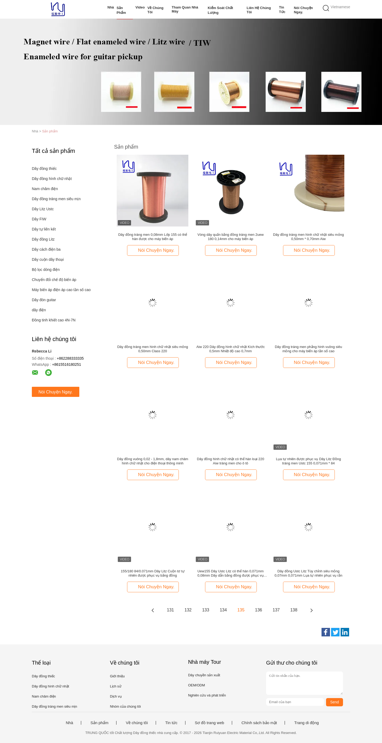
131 (170, 610)
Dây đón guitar (44, 300)
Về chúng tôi (155, 10)
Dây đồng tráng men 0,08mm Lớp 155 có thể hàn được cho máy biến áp (152, 237)
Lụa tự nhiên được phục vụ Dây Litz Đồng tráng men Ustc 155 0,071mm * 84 (308, 461)
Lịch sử (115, 686)
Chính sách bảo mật (259, 723)
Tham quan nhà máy (185, 9)
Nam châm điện (45, 189)
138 (293, 610)
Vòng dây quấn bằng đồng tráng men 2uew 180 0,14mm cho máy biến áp (230, 237)
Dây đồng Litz (43, 239)
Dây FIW (39, 219)
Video (140, 7)
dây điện (39, 310)
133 (205, 610)
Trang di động (306, 723)
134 (223, 610)
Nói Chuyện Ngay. (303, 10)
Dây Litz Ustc (43, 209)
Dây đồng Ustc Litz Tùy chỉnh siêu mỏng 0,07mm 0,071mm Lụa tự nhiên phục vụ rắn (308, 573)
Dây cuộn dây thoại (48, 259)
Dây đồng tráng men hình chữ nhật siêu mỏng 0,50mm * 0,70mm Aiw (308, 237)
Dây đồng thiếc (44, 168)
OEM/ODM (196, 685)
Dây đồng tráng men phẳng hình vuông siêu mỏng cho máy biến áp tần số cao (308, 349)
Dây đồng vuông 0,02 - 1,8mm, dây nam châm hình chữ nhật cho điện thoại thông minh (152, 461)
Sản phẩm (121, 10)
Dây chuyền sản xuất (204, 675)
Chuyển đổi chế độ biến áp (54, 280)
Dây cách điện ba (46, 249)
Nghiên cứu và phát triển (207, 695)
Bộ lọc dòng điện (46, 269)
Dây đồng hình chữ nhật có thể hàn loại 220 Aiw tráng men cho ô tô (230, 461)
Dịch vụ (115, 696)
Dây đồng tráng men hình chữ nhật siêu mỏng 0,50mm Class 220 (152, 349)
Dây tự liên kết (44, 229)
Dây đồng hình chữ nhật (52, 179)
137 (276, 610)
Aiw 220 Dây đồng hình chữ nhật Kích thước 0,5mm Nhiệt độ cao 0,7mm (230, 349)
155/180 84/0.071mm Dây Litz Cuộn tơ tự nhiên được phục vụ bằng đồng (152, 573)
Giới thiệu (117, 676)
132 (188, 610)
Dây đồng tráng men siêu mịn (56, 199)
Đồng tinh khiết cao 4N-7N (54, 320)
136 (258, 610)
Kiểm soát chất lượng (220, 10)
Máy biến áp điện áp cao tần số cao (61, 290)
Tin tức (282, 9)
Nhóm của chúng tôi (125, 706)
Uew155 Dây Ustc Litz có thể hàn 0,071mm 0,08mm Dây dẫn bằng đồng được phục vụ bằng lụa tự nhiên (230, 573)
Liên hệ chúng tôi (259, 10)
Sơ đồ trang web (209, 723)
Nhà (110, 7)
